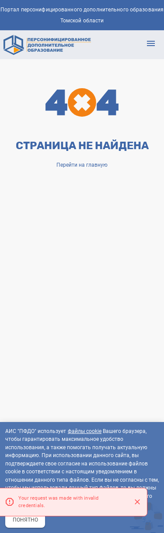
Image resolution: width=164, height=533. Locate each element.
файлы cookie (84, 431)
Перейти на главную (82, 165)
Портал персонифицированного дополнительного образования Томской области (82, 15)
